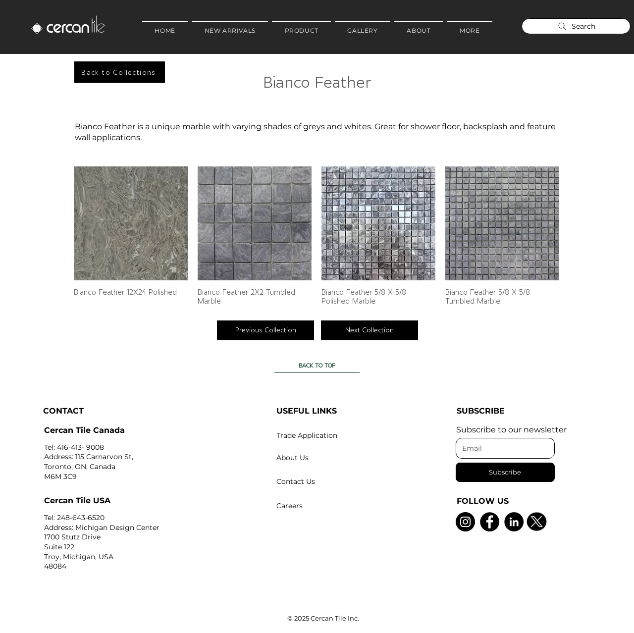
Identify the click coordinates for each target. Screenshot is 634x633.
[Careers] (324, 506)
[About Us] (324, 458)
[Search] (576, 26)
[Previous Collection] (265, 330)
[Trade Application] (324, 435)
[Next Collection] (369, 330)
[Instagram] (465, 521)
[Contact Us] (324, 481)
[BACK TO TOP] (317, 365)
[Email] (502, 448)
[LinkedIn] (514, 521)
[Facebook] (489, 521)
